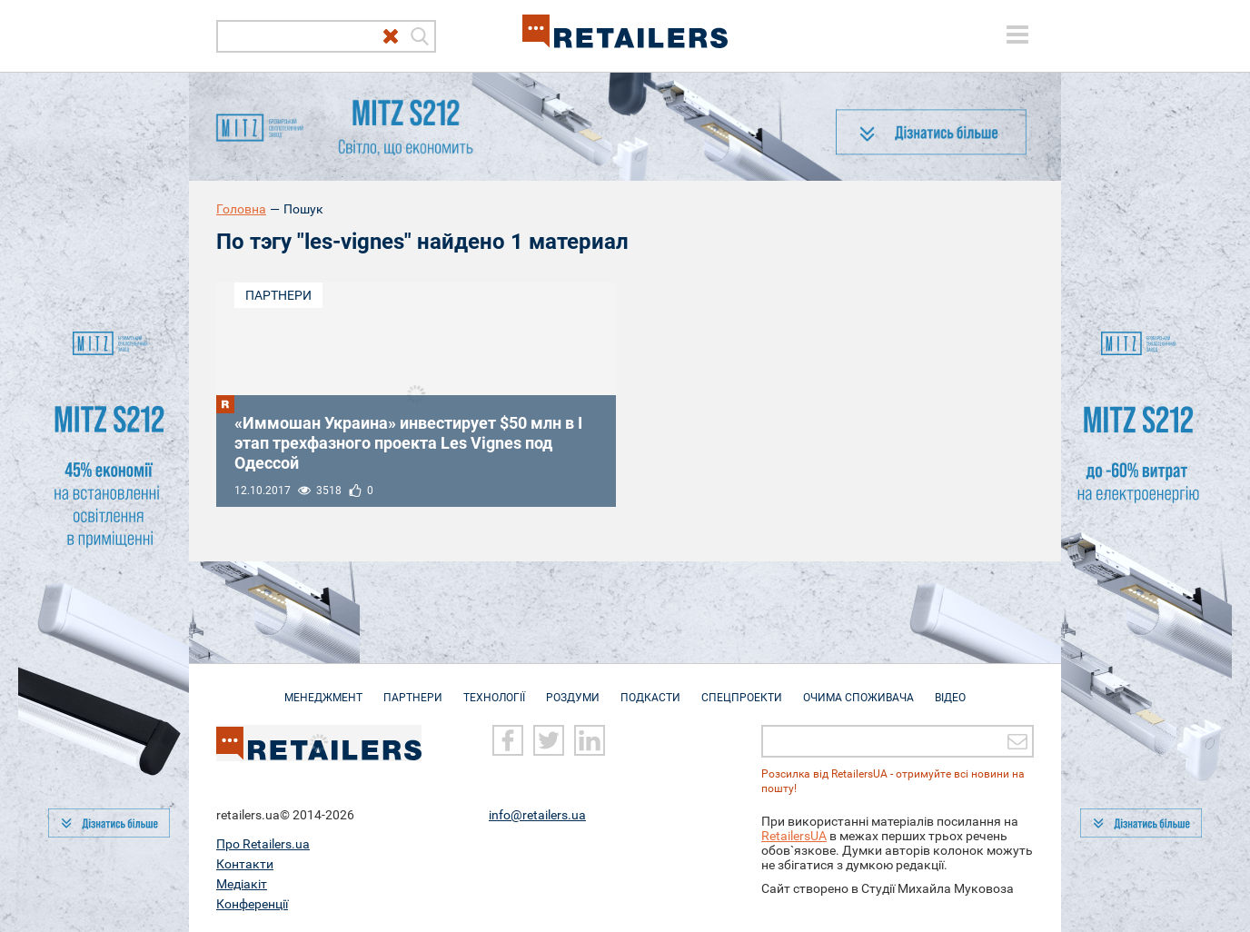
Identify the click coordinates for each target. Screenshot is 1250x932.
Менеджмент (323, 688)
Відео (950, 688)
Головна (241, 209)
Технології (494, 688)
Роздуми (573, 688)
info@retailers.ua (537, 815)
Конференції (252, 904)
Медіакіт (241, 884)
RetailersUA (794, 835)
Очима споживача (858, 688)
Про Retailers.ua (263, 844)
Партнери (278, 295)
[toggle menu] (1017, 34)
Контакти (244, 864)
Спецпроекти (741, 688)
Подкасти (650, 688)
